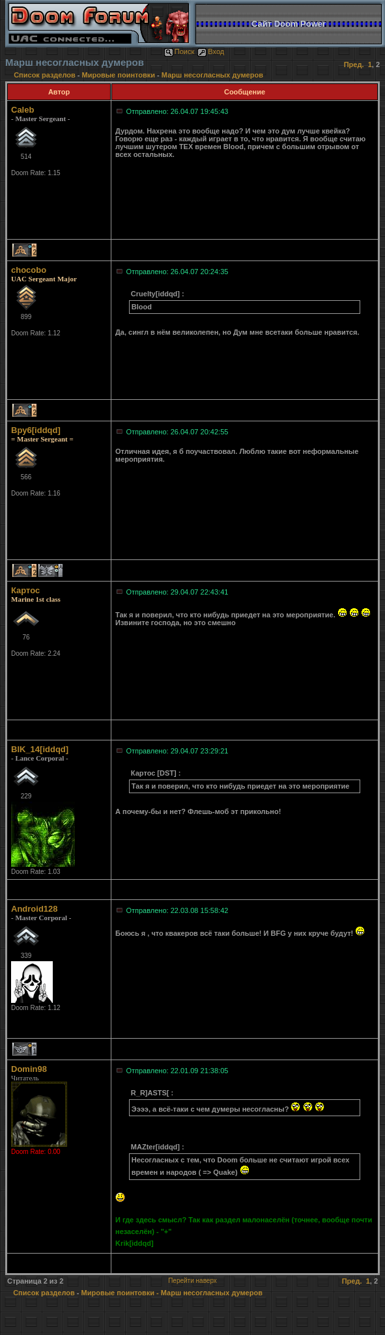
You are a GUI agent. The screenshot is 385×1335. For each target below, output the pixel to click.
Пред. (354, 64)
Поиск (179, 51)
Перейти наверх (192, 1280)
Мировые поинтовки (118, 75)
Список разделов (46, 75)
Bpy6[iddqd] (36, 430)
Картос (25, 590)
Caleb (22, 110)
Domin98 (29, 1069)
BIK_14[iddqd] (39, 749)
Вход (210, 51)
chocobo (28, 270)
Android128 (34, 909)
